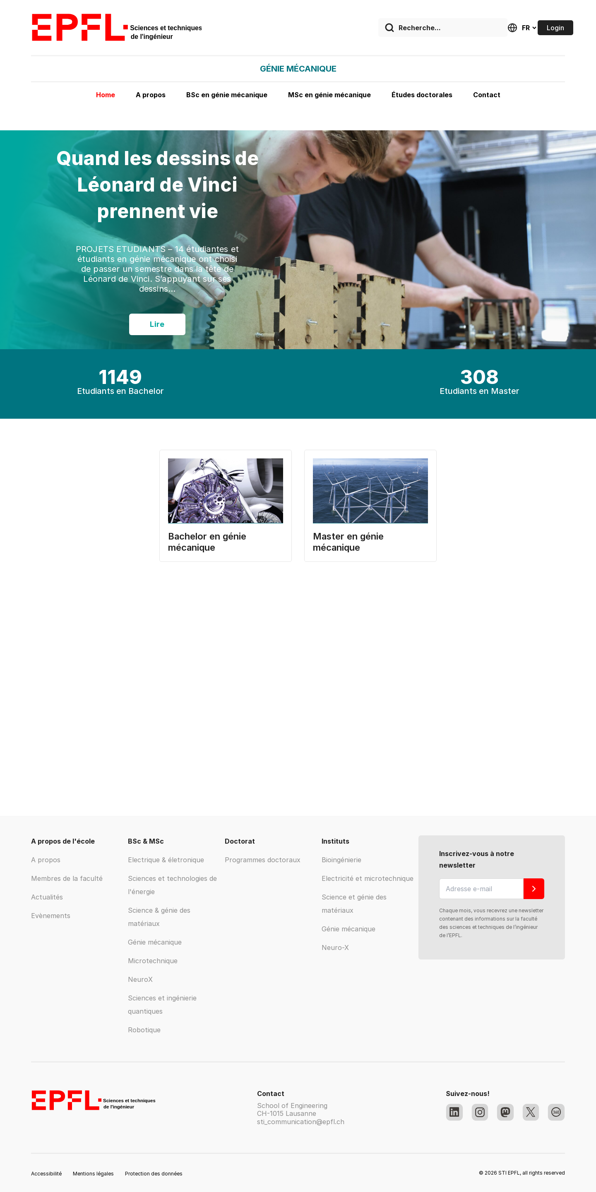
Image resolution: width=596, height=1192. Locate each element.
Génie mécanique (155, 942)
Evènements (50, 915)
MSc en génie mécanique (329, 95)
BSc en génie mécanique (226, 95)
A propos (151, 95)
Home (105, 95)
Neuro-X (335, 947)
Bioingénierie (341, 860)
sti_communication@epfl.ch (300, 1122)
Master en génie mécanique (348, 542)
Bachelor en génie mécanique (207, 542)
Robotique (144, 1030)
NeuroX (140, 979)
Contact (486, 95)
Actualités (47, 897)
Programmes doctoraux (262, 860)
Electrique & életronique (166, 860)
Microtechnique (153, 961)
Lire (157, 324)
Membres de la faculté (67, 878)
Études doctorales (422, 95)
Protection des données (154, 1173)
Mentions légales (93, 1173)
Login (555, 28)
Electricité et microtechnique (367, 878)
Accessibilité (46, 1173)
